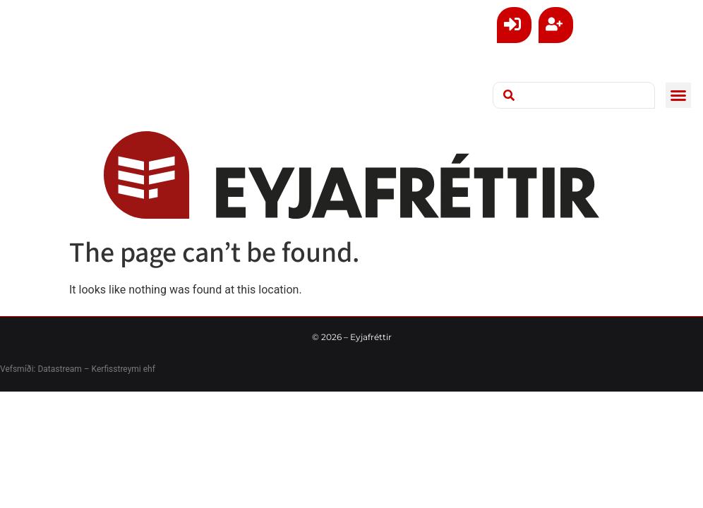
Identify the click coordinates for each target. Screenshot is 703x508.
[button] (678, 95)
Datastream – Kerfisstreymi (87, 369)
